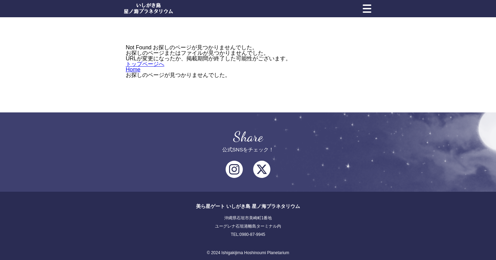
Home (133, 69)
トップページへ (145, 64)
